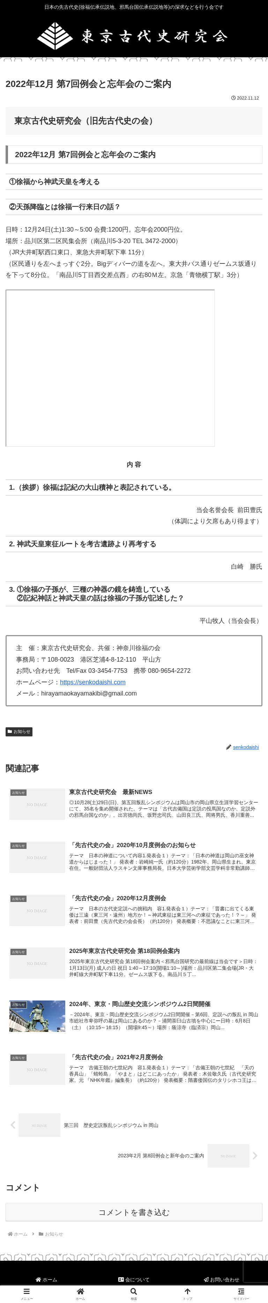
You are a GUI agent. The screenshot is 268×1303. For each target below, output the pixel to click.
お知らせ (19, 731)
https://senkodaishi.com (93, 682)
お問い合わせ (221, 1280)
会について (134, 1280)
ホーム (46, 1280)
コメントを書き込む (134, 1213)
